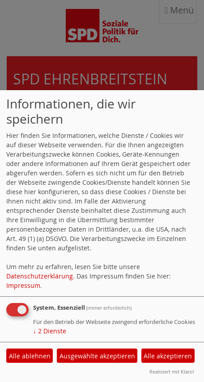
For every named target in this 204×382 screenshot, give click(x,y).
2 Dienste (49, 331)
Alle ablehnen (30, 356)
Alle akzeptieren (168, 356)
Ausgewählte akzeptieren (97, 356)
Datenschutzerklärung (39, 276)
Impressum (23, 285)
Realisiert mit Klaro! (171, 371)
